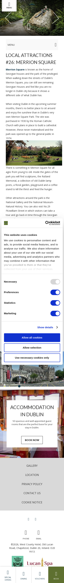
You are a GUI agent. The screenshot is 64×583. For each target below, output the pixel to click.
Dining (23, 575)
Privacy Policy (32, 484)
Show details (45, 327)
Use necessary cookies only (32, 357)
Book (56, 575)
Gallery (32, 466)
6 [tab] (45, 386)
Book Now (32, 440)
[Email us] (38, 534)
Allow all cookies (32, 337)
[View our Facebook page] (28, 519)
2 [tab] (24, 386)
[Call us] (26, 534)
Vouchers (40, 575)
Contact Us (32, 493)
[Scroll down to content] (29, 26)
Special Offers (7, 574)
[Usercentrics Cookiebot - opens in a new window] (45, 223)
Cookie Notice (32, 502)
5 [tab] (39, 386)
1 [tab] (19, 386)
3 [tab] (29, 386)
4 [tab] (34, 386)
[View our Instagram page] (35, 519)
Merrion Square (15, 69)
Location (32, 475)
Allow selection (32, 347)
